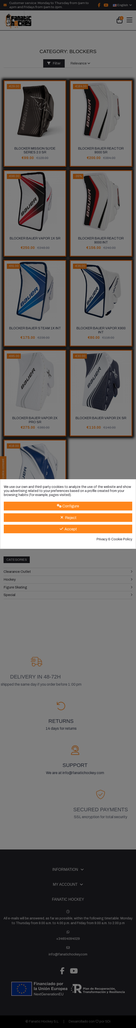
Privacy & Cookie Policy (114, 539)
